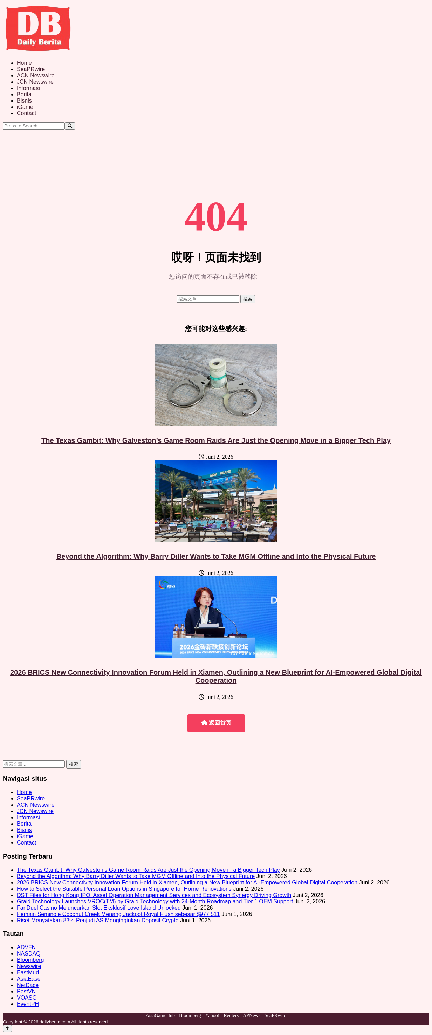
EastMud (28, 972)
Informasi (28, 88)
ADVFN (26, 947)
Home (24, 63)
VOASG (27, 998)
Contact (26, 113)
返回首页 (216, 723)
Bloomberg (30, 960)
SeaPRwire (31, 69)
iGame (25, 107)
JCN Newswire (35, 82)
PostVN (26, 991)
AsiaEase (29, 979)
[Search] (70, 126)
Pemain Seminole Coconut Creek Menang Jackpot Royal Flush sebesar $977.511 (118, 914)
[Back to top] (7, 1028)
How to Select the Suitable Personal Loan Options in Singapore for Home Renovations (124, 889)
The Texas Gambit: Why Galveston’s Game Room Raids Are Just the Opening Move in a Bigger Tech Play (216, 440)
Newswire (29, 966)
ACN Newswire (36, 75)
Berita (24, 94)
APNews (251, 1015)
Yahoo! (212, 1015)
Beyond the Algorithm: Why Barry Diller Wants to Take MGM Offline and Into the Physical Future (216, 556)
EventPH (28, 1004)
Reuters (231, 1015)
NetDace (28, 985)
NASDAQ (29, 954)
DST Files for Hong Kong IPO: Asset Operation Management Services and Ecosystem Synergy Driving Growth (154, 895)
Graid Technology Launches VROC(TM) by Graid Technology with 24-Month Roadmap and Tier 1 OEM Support (155, 901)
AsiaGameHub (160, 1015)
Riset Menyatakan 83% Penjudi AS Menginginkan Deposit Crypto (98, 920)
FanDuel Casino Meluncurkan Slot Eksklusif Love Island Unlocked (99, 908)
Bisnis (24, 101)
